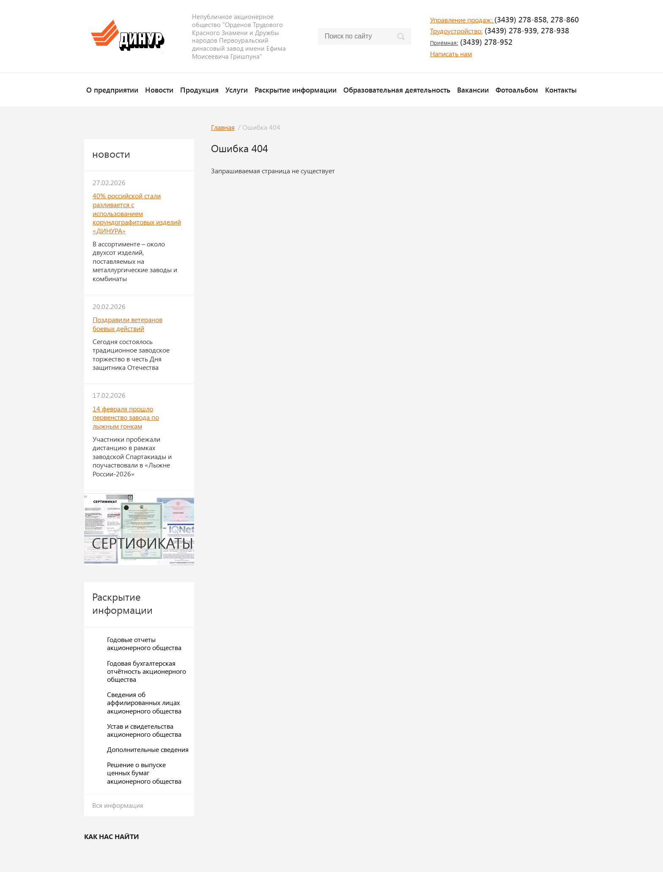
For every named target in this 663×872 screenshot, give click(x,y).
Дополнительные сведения (148, 749)
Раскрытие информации (296, 89)
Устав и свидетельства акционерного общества (144, 730)
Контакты (561, 89)
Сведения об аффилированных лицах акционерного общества (144, 702)
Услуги (236, 89)
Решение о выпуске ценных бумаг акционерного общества (144, 772)
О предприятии (112, 89)
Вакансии (473, 89)
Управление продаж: (462, 19)
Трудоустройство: (456, 30)
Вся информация (117, 805)
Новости (159, 89)
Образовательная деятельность (396, 89)
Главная (223, 127)
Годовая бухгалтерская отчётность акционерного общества (146, 671)
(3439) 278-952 (471, 42)
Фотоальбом (517, 89)
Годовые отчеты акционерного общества (144, 643)
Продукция (199, 89)
